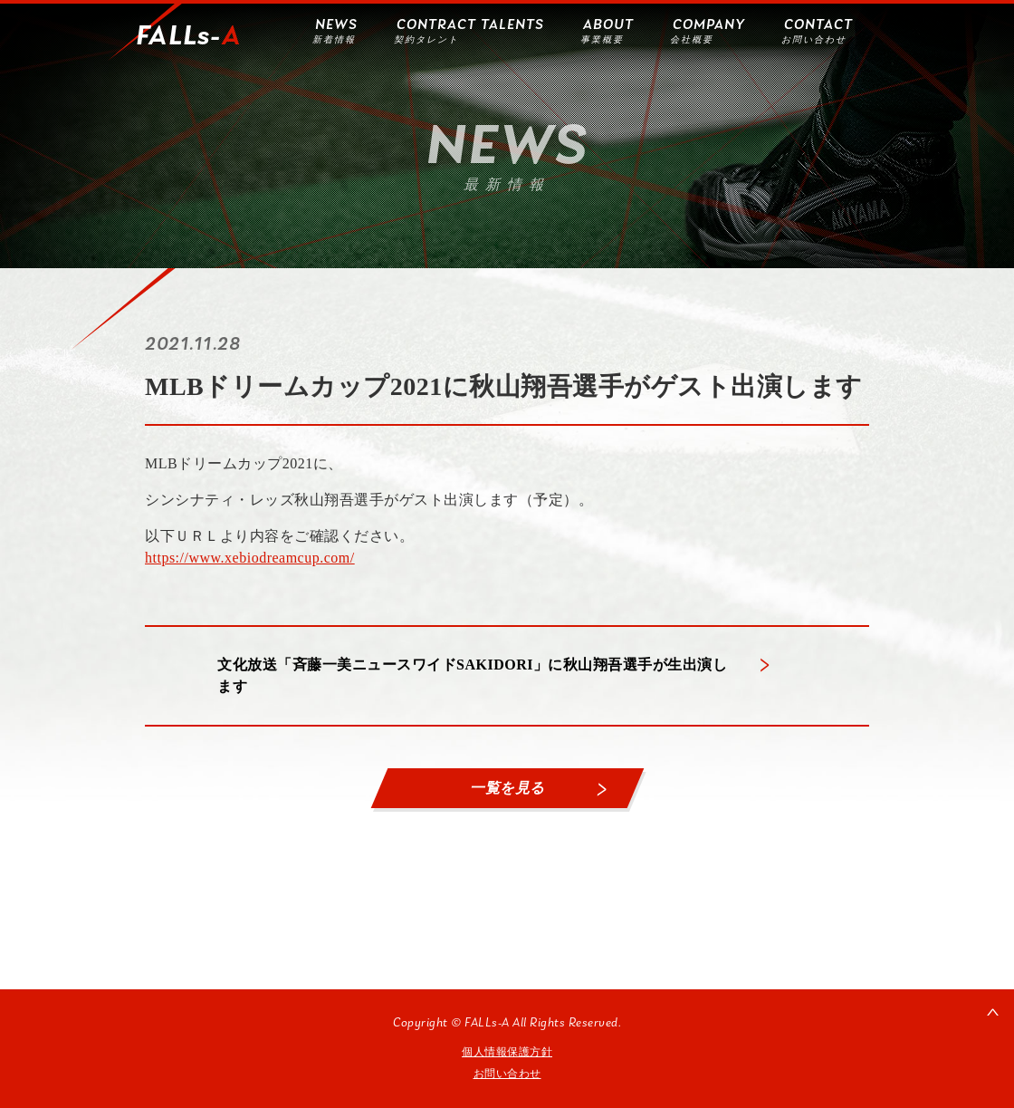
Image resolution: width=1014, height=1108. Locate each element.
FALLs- (188, 37)
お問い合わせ (507, 1073)
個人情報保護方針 (507, 1051)
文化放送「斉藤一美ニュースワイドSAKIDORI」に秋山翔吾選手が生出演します (472, 675)
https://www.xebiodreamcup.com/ (250, 557)
